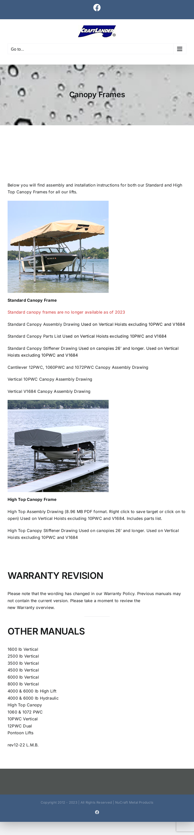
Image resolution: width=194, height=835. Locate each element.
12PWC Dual (20, 725)
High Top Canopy (25, 704)
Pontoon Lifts (20, 732)
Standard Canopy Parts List (34, 336)
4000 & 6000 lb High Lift (32, 691)
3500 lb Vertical (23, 663)
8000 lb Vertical (23, 683)
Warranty (25, 607)
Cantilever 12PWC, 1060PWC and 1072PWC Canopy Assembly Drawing (78, 367)
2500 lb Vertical (23, 656)
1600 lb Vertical (23, 649)
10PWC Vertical (23, 718)
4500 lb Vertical (23, 670)
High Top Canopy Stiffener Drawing (43, 530)
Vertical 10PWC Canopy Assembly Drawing (50, 379)
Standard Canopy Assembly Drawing (44, 324)
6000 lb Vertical (23, 677)
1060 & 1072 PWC (25, 712)
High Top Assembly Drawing (35, 511)
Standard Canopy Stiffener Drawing (42, 348)
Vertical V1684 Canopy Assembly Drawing (49, 391)
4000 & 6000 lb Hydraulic (33, 698)
